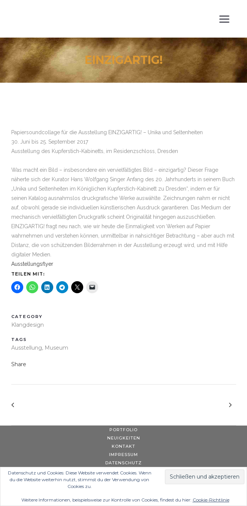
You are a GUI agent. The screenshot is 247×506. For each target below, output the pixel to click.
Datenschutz (123, 462)
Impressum (123, 454)
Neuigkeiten (123, 438)
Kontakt (123, 446)
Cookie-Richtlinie (211, 500)
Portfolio (123, 429)
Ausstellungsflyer (32, 264)
